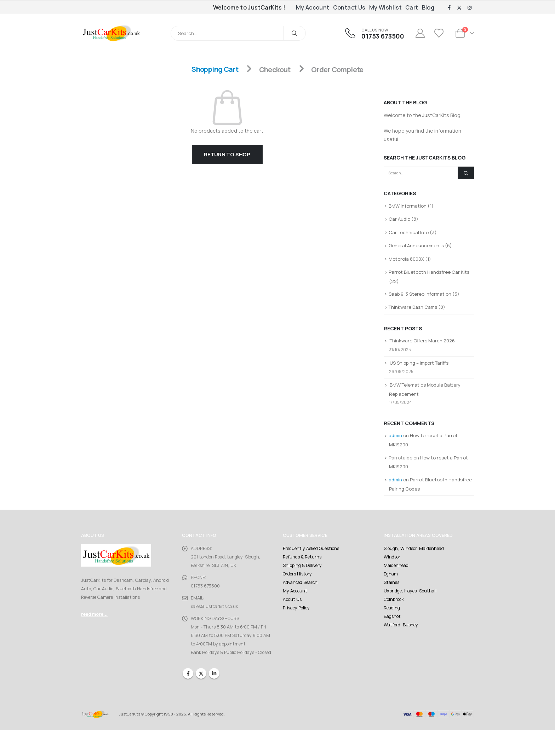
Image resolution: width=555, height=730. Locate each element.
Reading (392, 608)
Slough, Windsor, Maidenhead (414, 548)
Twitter (201, 673)
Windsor (392, 557)
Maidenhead (396, 565)
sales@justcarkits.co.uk (214, 606)
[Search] (294, 33)
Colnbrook (394, 599)
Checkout (275, 69)
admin (395, 435)
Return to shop (227, 154)
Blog (428, 7)
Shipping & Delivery (302, 565)
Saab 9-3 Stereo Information (420, 294)
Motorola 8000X (406, 259)
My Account (313, 7)
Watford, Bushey (401, 625)
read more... (94, 614)
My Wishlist (385, 7)
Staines (391, 582)
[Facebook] (449, 7)
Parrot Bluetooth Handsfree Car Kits (429, 272)
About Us (292, 599)
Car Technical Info (409, 232)
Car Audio (399, 219)
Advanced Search (300, 582)
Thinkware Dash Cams (413, 307)
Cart (411, 7)
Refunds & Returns (302, 557)
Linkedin (214, 673)
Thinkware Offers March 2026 (422, 340)
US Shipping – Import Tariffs (419, 363)
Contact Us (349, 7)
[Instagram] (469, 7)
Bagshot (392, 616)
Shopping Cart (214, 69)
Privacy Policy (296, 608)
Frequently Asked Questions (311, 548)
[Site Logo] (111, 33)
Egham (391, 574)
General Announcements (416, 245)
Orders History (297, 574)
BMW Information (408, 206)
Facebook (188, 673)
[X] (459, 7)
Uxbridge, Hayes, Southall (410, 591)
